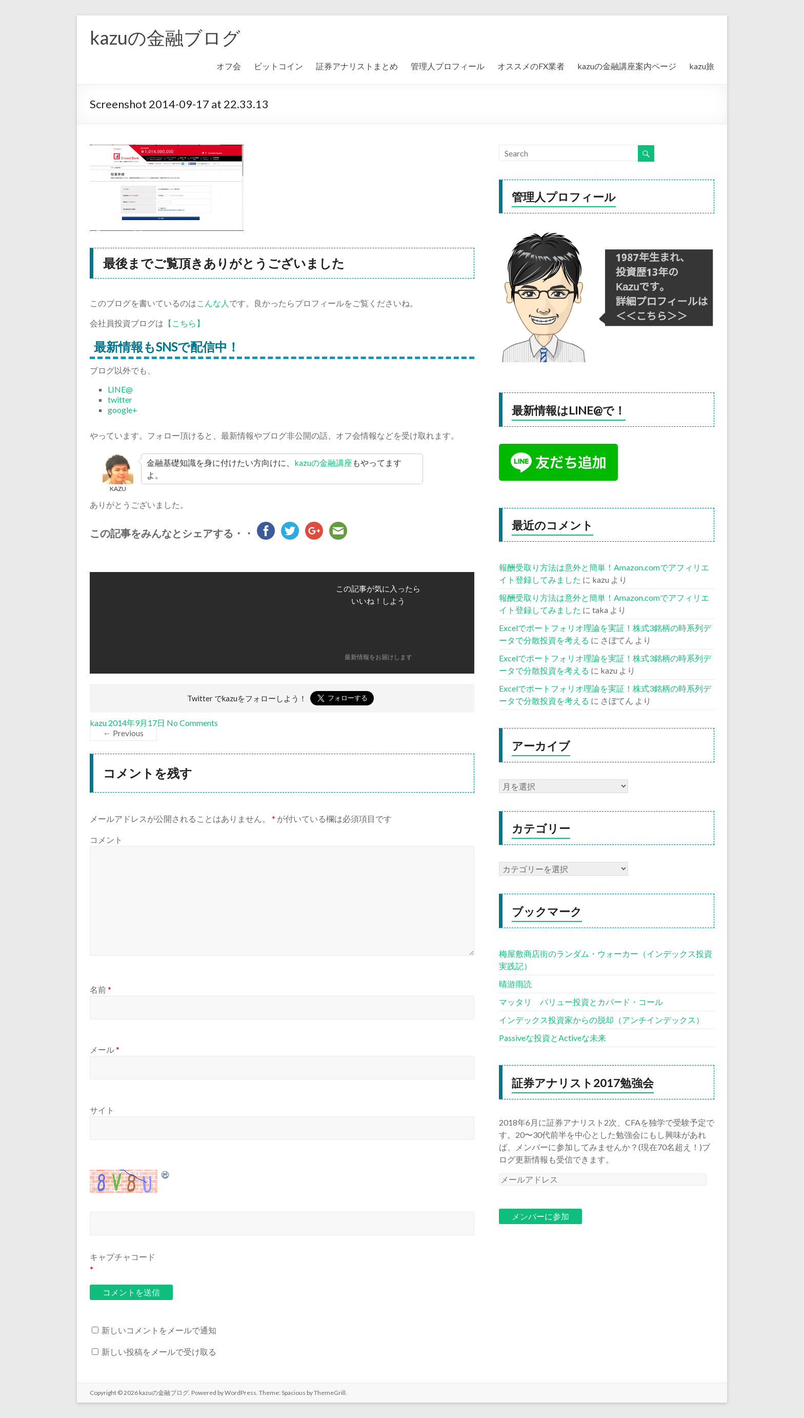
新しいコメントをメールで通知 (159, 1330)
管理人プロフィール (448, 66)
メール (104, 1049)
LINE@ (120, 389)
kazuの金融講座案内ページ (626, 66)
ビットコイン (278, 66)
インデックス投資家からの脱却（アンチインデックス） (601, 1020)
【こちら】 (184, 323)
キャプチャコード (122, 1257)
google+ (122, 410)
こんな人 (212, 303)
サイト (102, 1110)
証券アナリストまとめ (357, 66)
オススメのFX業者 (531, 66)
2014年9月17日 (136, 722)
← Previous (123, 733)
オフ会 (228, 66)
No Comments (192, 722)
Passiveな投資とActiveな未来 (552, 1037)
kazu (98, 722)
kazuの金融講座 (323, 462)
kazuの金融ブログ (165, 37)
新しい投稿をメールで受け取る (159, 1351)
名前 (100, 989)
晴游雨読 (515, 984)
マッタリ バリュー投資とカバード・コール (581, 1002)
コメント (106, 839)
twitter (120, 399)
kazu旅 (701, 66)
